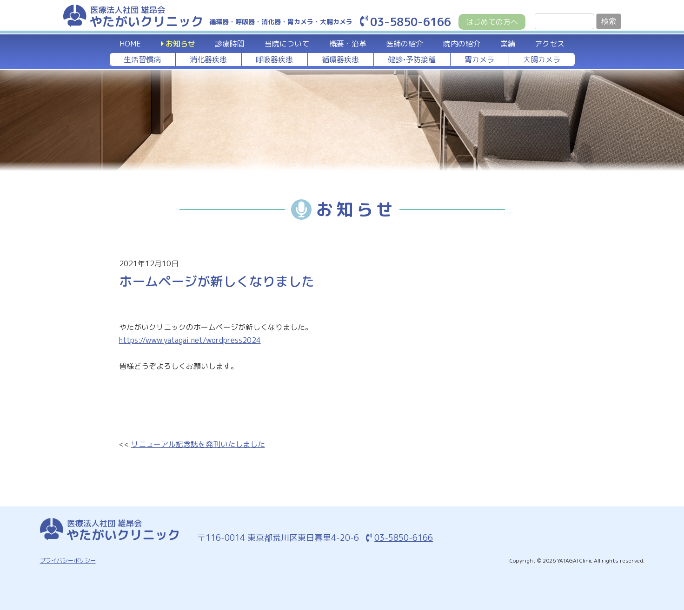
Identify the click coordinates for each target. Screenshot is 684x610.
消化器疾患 (208, 59)
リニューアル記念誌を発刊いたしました (198, 444)
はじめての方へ (492, 22)
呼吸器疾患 (274, 59)
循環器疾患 (340, 59)
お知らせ (180, 44)
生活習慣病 (142, 59)
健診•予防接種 (412, 59)
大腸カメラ (541, 59)
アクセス (549, 44)
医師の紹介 (404, 44)
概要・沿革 (347, 44)
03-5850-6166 (405, 22)
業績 (507, 44)
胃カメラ (479, 59)
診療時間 (230, 44)
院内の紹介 (461, 44)
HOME (130, 44)
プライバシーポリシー (68, 560)
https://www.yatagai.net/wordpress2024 (190, 340)
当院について (287, 44)
